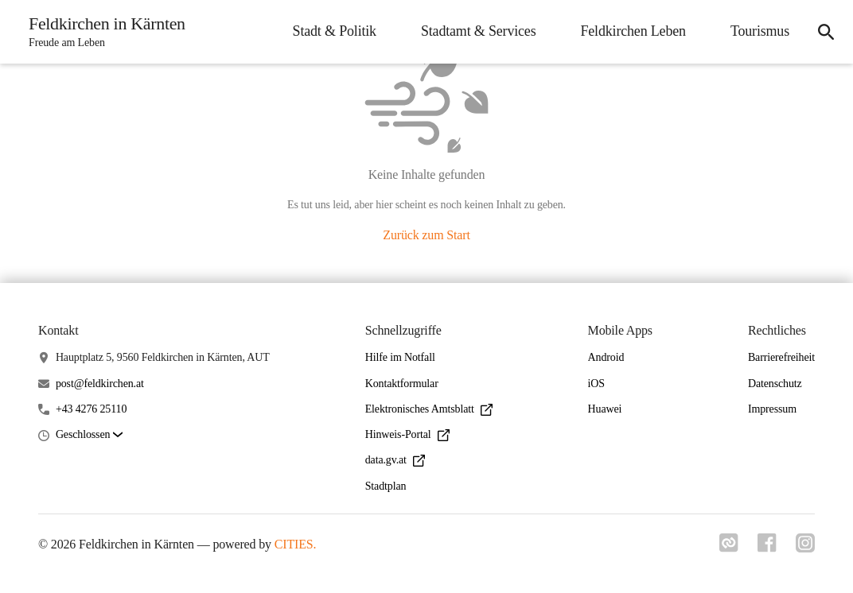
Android (606, 357)
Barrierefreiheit (781, 357)
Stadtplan (386, 486)
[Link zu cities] (728, 548)
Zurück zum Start (426, 235)
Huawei (605, 409)
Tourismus (759, 31)
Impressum (772, 409)
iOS (596, 384)
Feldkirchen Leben (632, 31)
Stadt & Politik (334, 31)
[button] (89, 435)
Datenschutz (775, 384)
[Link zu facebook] (767, 548)
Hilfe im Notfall (400, 357)
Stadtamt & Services (478, 31)
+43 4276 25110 (91, 409)
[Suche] (826, 32)
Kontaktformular (401, 384)
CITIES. (296, 544)
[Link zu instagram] (805, 548)
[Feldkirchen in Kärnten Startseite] (102, 32)
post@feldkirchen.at (100, 384)
